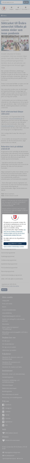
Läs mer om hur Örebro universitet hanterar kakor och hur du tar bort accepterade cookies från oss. (15, 232)
